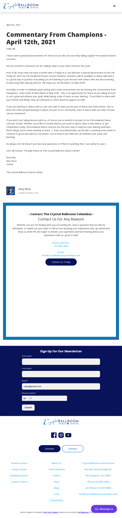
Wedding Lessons (19, 475)
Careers (56, 475)
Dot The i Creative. (51, 512)
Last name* (27, 368)
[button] (114, 6)
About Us (56, 463)
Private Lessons (19, 463)
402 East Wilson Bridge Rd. (98, 469)
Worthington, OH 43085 (98, 475)
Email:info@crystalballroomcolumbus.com (61, 254)
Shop (56, 481)
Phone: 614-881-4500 (98, 481)
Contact (72, 448)
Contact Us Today (61, 261)
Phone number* (29, 393)
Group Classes (19, 469)
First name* (27, 356)
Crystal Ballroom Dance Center (98, 463)
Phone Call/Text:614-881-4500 (61, 244)
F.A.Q (56, 494)
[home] (21, 6)
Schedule (49, 448)
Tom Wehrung (82, 512)
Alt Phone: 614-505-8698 (98, 487)
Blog (56, 487)
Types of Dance (19, 481)
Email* (25, 381)
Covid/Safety (56, 500)
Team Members (56, 469)
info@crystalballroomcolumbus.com (98, 494)
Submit (28, 407)
